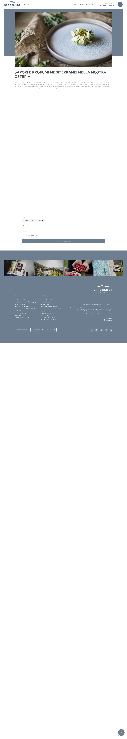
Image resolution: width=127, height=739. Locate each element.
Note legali (82, 314)
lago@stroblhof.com (47, 311)
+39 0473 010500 (26, 306)
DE (24, 4)
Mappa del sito (108, 314)
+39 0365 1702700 (52, 306)
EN (28, 4)
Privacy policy (89, 314)
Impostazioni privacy (99, 314)
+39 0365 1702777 (56, 309)
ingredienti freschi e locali (66, 84)
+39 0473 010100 (30, 309)
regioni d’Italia (53, 89)
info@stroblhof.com (20, 311)
